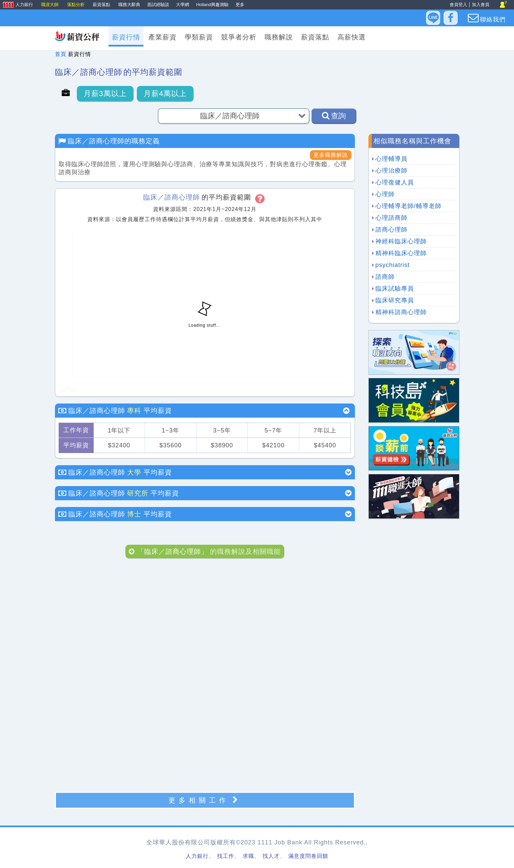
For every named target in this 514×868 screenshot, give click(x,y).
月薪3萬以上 (105, 93)
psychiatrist (392, 265)
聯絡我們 (487, 17)
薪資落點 (102, 4)
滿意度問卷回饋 (308, 856)
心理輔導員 (391, 158)
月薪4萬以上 (165, 93)
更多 (240, 4)
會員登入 (458, 4)
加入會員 (480, 4)
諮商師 (385, 276)
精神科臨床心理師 (401, 253)
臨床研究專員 (394, 300)
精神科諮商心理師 (401, 312)
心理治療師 (391, 170)
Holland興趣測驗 (212, 4)
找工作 (225, 856)
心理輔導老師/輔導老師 (408, 206)
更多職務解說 (330, 155)
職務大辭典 (129, 4)
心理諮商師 (391, 217)
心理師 (385, 194)
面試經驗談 (158, 4)
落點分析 (76, 4)
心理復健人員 (394, 182)
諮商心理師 (391, 229)
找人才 (271, 856)
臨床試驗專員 (394, 288)
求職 (248, 856)
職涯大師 (50, 4)
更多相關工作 (205, 800)
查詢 (334, 115)
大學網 (182, 4)
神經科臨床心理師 (401, 241)
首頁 (60, 54)
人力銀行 (17, 5)
